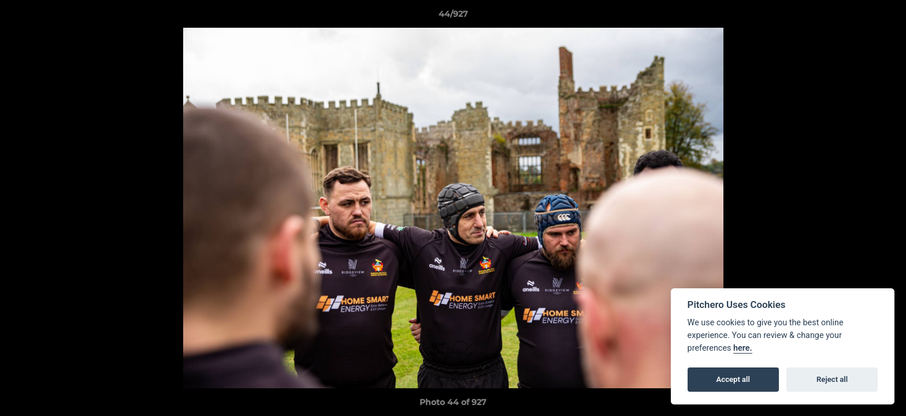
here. (742, 348)
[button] (885, 17)
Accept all (733, 379)
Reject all (832, 379)
